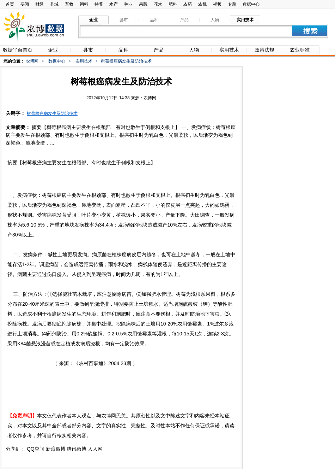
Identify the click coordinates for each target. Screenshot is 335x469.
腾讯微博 (76, 449)
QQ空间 (35, 449)
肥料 (173, 4)
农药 (187, 4)
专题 (232, 4)
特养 (99, 4)
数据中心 (251, 4)
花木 (158, 4)
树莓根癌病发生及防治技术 (52, 113)
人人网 (95, 449)
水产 (113, 4)
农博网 (32, 61)
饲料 (84, 4)
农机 (202, 4)
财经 (39, 4)
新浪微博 (56, 449)
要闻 (24, 4)
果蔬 (143, 4)
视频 (217, 4)
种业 (128, 4)
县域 (54, 4)
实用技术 (83, 61)
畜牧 (69, 4)
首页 (10, 4)
